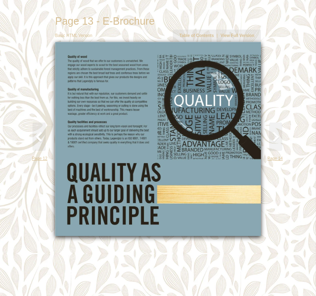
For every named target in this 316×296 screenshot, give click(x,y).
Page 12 (39, 158)
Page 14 (275, 158)
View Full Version (237, 35)
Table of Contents (196, 35)
